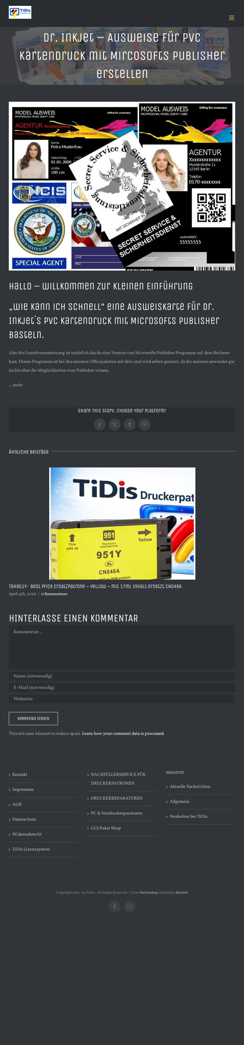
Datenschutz (24, 820)
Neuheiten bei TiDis (188, 817)
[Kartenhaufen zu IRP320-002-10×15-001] (122, 186)
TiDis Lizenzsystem (31, 849)
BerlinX (182, 892)
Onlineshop (148, 892)
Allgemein (180, 802)
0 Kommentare (54, 594)
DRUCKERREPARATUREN (117, 798)
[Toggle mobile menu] (232, 18)
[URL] (122, 699)
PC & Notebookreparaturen (116, 813)
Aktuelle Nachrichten (190, 787)
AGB (16, 805)
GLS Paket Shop (106, 828)
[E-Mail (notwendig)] (122, 687)
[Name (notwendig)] (122, 676)
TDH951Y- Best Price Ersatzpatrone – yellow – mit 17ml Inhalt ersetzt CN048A (95, 586)
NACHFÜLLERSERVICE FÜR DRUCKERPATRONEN (118, 779)
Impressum (23, 790)
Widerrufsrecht (27, 834)
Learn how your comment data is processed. (123, 734)
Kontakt (19, 775)
